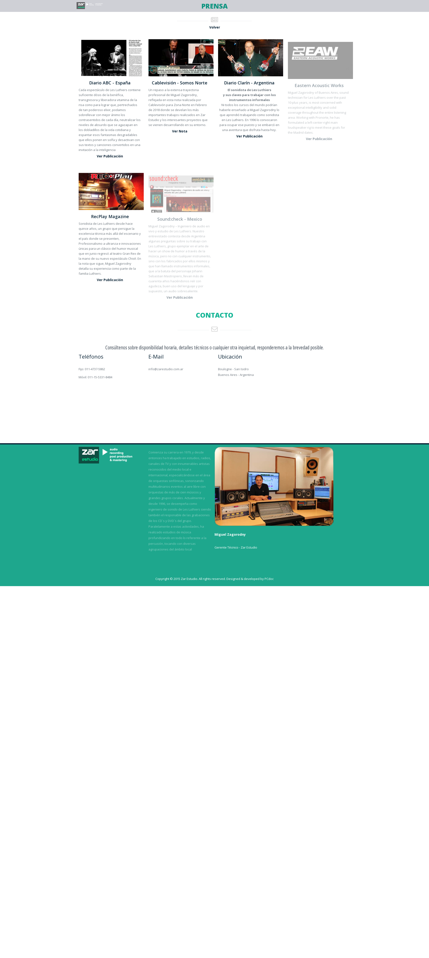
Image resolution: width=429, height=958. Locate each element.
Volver (214, 27)
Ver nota (179, 131)
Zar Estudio (189, 579)
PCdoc (269, 579)
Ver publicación (110, 156)
